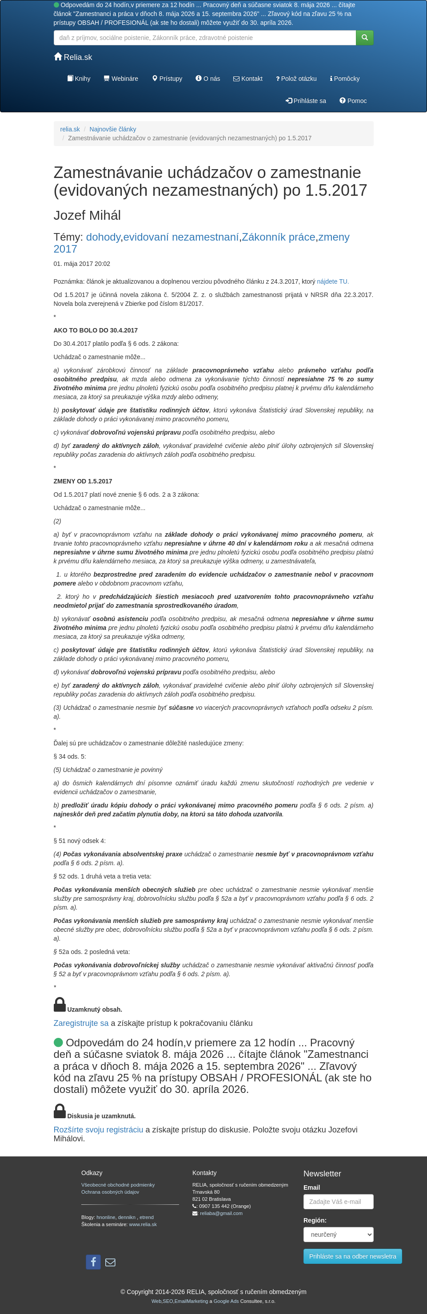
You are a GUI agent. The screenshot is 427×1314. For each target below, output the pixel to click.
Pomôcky (344, 78)
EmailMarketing (191, 1301)
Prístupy (167, 78)
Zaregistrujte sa (81, 1023)
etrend (147, 1217)
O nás (208, 78)
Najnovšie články (113, 129)
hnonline (105, 1217)
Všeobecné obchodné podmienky (118, 1184)
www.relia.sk (143, 1224)
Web (156, 1301)
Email (311, 1187)
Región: (315, 1220)
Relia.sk (73, 57)
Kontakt (247, 78)
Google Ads (226, 1301)
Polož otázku (296, 78)
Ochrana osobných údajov (110, 1192)
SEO (168, 1301)
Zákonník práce (278, 237)
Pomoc (353, 100)
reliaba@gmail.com (221, 1213)
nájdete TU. (333, 281)
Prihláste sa (306, 100)
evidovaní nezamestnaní (181, 237)
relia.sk (70, 129)
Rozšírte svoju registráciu (99, 1129)
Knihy (79, 78)
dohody (103, 237)
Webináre (121, 78)
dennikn (127, 1217)
